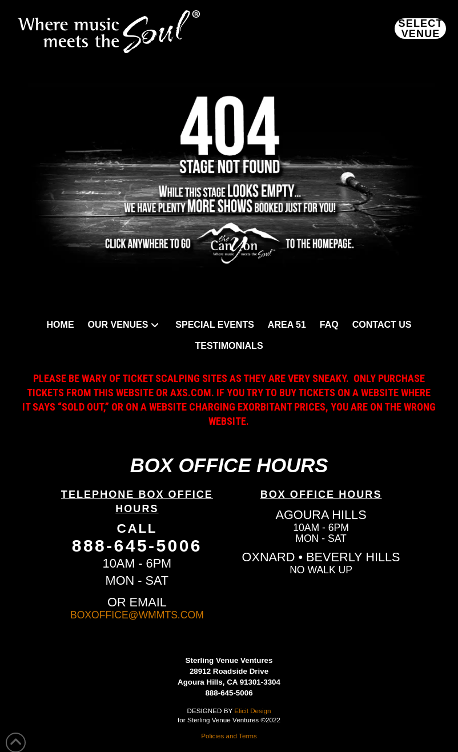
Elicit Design (252, 710)
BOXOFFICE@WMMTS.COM (137, 615)
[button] (420, 28)
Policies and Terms (229, 735)
